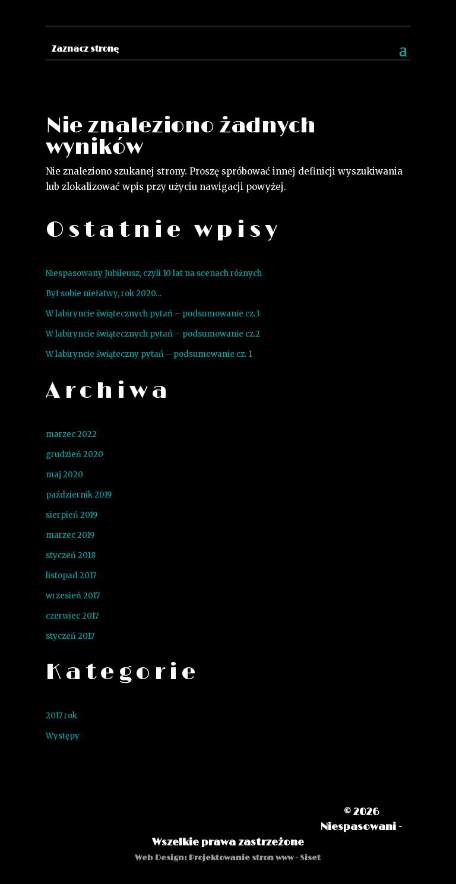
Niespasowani (358, 827)
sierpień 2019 (71, 515)
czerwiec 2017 (72, 616)
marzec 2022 (71, 434)
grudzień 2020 (74, 454)
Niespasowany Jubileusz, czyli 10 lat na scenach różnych (154, 273)
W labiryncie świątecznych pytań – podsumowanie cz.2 (153, 334)
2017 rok (61, 716)
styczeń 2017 (70, 636)
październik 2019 (79, 495)
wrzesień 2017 (73, 596)
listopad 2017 (71, 576)
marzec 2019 (70, 535)
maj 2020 (64, 475)
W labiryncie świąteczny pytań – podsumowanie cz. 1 (149, 354)
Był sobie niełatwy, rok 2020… (104, 294)
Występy (63, 736)
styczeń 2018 (71, 555)
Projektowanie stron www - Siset (255, 858)
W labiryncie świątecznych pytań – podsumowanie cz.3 (153, 314)
